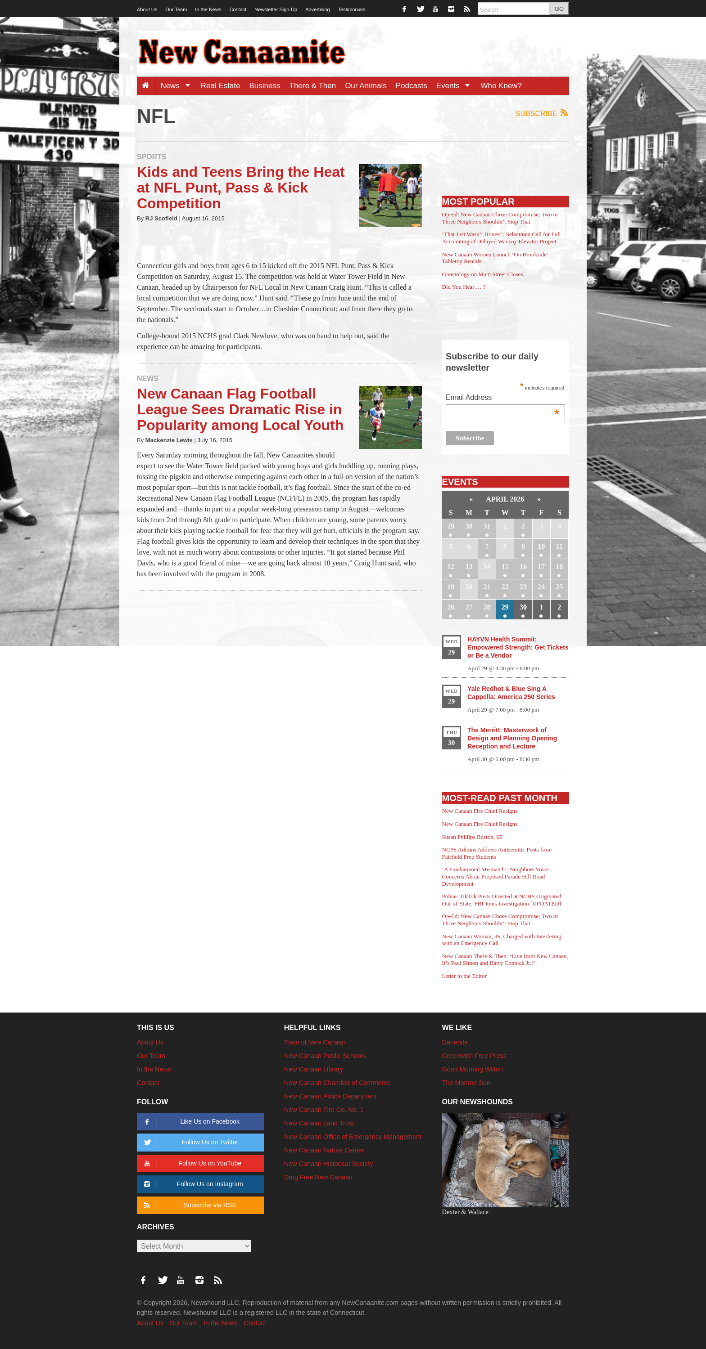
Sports (152, 157)
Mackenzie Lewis (169, 440)
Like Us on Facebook (190, 1121)
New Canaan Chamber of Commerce (337, 1082)
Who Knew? (501, 85)
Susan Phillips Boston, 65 (472, 837)
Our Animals (366, 85)
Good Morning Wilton (472, 1069)
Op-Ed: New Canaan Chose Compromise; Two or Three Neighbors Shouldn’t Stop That (500, 218)
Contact (237, 9)
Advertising (317, 9)
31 (487, 526)
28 (487, 607)
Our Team (176, 9)
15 (505, 566)
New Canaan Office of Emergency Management (352, 1136)
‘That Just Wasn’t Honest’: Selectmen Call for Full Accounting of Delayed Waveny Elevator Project (501, 238)
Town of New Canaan (315, 1042)
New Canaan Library (313, 1069)
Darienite (455, 1042)
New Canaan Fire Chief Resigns (480, 810)
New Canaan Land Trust (319, 1123)
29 (450, 526)
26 (450, 607)
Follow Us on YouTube (191, 1163)
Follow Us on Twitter (189, 1142)
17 (541, 566)
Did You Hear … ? (464, 286)
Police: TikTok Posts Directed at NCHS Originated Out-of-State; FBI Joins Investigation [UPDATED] (501, 900)
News (178, 85)
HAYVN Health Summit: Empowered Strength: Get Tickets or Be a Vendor (518, 647)
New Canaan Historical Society (328, 1163)
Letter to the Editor (464, 976)
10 (541, 546)
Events (456, 85)
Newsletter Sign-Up (275, 9)
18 (559, 566)
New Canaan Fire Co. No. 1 (324, 1109)
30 (468, 526)
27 (468, 607)
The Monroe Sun (466, 1082)
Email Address (503, 398)
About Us (147, 9)
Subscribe (542, 113)
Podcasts (411, 85)
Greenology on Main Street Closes (482, 274)
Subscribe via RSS (188, 1205)
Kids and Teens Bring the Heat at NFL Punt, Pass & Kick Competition (241, 187)
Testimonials (352, 9)
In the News (208, 9)
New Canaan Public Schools (325, 1055)
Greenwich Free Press (474, 1055)
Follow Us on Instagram (192, 1184)
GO (559, 8)
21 (487, 587)
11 (559, 546)
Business (265, 85)
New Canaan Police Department (330, 1096)
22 (505, 587)
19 (450, 587)
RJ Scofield (161, 218)
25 (559, 587)
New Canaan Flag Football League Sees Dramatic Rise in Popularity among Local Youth (240, 409)
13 (468, 566)
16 (523, 566)
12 (450, 566)
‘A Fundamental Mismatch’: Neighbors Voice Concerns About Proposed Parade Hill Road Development (495, 876)
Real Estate (220, 85)
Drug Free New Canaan (318, 1177)
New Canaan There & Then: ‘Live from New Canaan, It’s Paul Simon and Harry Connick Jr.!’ (505, 960)
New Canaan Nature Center (324, 1150)
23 (523, 587)
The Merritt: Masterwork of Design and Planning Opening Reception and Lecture (512, 738)
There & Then (313, 85)
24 (541, 587)
